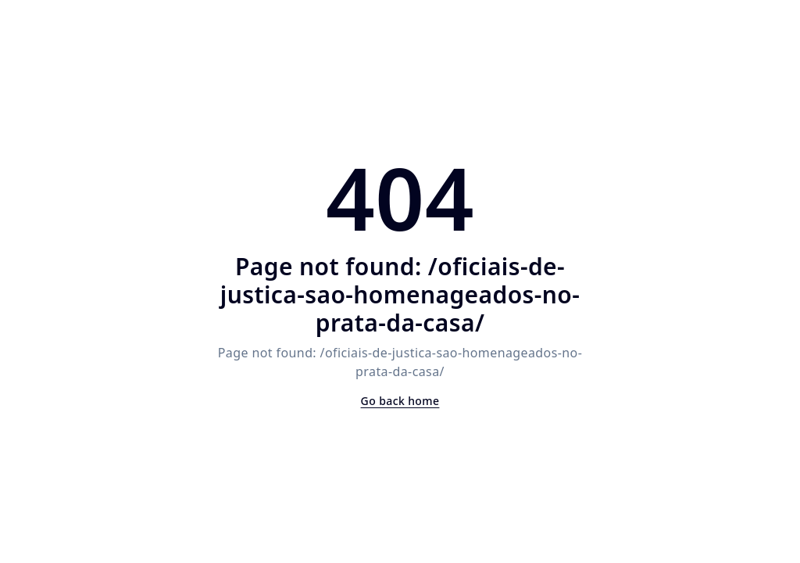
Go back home (400, 400)
